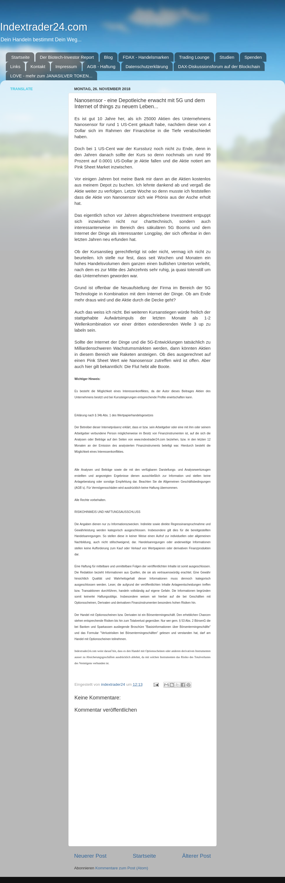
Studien (227, 57)
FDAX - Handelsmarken (146, 57)
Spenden (253, 57)
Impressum (66, 66)
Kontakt (38, 66)
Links (15, 66)
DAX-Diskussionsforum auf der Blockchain (219, 66)
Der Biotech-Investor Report (67, 57)
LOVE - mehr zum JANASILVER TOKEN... (51, 75)
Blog (108, 57)
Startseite (20, 57)
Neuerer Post (90, 856)
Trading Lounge (194, 57)
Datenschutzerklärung (147, 66)
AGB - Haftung (101, 66)
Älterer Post (196, 856)
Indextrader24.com (43, 27)
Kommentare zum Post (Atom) (121, 868)
